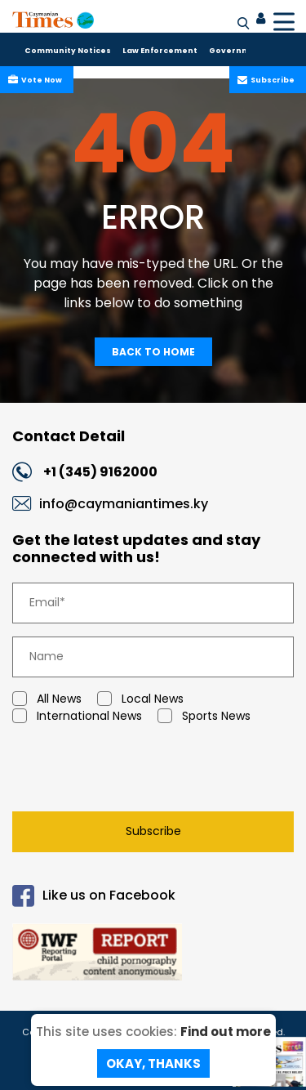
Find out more (225, 1031)
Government (237, 51)
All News (47, 699)
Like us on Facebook (93, 896)
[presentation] (126, 771)
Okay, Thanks (153, 1063)
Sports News (204, 716)
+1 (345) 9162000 (100, 471)
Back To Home (153, 352)
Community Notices (67, 51)
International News (77, 716)
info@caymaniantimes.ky (123, 503)
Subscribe (271, 80)
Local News (140, 699)
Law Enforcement (159, 51)
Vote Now (40, 80)
